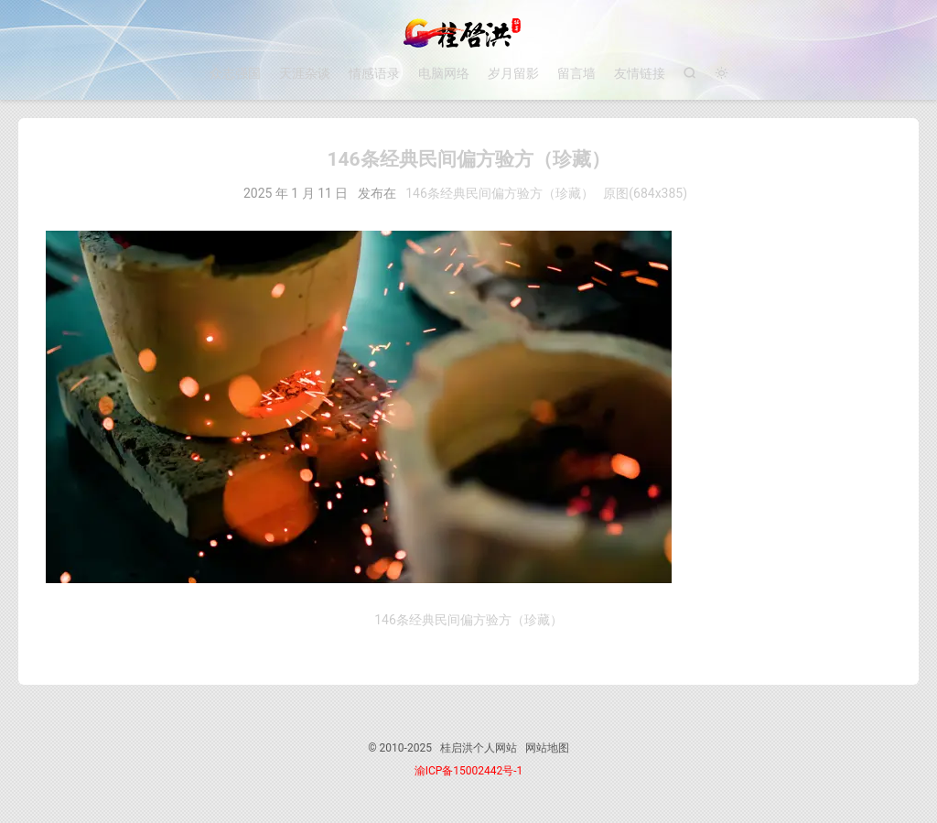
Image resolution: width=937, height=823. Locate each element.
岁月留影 (513, 73)
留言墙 (576, 73)
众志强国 (235, 73)
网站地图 (547, 748)
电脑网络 (443, 73)
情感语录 (374, 73)
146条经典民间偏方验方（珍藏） (499, 193)
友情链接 (639, 73)
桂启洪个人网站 (468, 33)
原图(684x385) (645, 193)
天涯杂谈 (304, 73)
